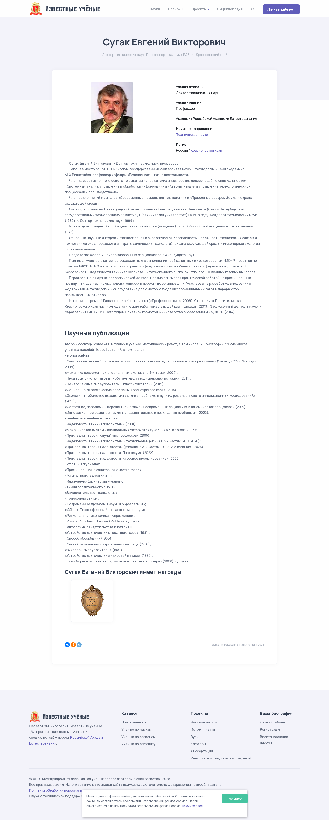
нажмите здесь (193, 806)
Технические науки (192, 134)
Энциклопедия (230, 9)
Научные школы (204, 722)
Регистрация (270, 729)
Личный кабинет (281, 9)
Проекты (199, 9)
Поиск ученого (133, 722)
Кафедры (198, 744)
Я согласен (234, 798)
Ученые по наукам (136, 729)
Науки (155, 9)
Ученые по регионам (138, 736)
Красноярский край (206, 150)
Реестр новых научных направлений (221, 758)
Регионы (175, 9)
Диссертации (202, 751)
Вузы (195, 736)
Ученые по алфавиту (138, 744)
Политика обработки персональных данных (65, 790)
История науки (203, 729)
